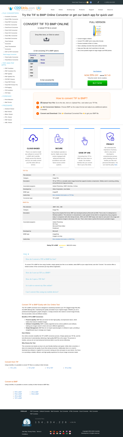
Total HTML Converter (11, 19)
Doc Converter (64, 411)
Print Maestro (9, 99)
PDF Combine (9, 68)
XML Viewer (8, 122)
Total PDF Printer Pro (11, 85)
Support (91, 10)
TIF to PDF (31, 368)
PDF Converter (34, 411)
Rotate (43, 63)
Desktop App (71, 10)
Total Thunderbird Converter (10, 48)
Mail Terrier (8, 102)
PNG (31, 73)
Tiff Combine (9, 90)
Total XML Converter (11, 35)
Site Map (24, 431)
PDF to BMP (18, 392)
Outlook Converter (45, 411)
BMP (31, 61)
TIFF (31, 64)
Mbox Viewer (9, 114)
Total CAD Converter (11, 30)
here (115, 165)
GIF (31, 67)
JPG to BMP (18, 396)
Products (82, 10)
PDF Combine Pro (10, 71)
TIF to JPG (13, 368)
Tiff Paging (8, 87)
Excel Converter (83, 411)
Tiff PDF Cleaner (10, 79)
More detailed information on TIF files (63, 195)
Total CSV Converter (11, 33)
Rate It (61, 247)
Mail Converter (55, 411)
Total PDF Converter (11, 22)
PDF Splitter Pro (10, 76)
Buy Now (97, 83)
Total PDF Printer (10, 82)
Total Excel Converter (11, 27)
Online (61, 10)
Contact (100, 10)
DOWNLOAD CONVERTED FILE (47, 84)
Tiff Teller (8, 93)
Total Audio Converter (11, 57)
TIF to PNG (68, 368)
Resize (43, 60)
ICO (31, 70)
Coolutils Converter (11, 16)
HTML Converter (73, 411)
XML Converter (93, 411)
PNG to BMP (18, 394)
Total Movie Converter (11, 60)
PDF (31, 76)
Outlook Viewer (9, 109)
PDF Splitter (8, 73)
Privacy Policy (32, 431)
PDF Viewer (8, 120)
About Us (110, 10)
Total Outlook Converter (9, 43)
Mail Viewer (8, 111)
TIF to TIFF (50, 368)
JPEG (32, 58)
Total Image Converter (9, 54)
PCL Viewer (8, 117)
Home (52, 10)
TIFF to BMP (18, 398)
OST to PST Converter (11, 51)
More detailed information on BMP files (64, 239)
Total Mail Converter (11, 38)
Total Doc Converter (11, 24)
